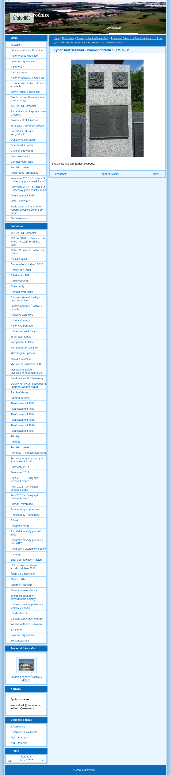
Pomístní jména (20, 167)
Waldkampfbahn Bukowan (26, 624)
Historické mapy (20, 320)
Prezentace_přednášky (24, 172)
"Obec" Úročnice (29, 15)
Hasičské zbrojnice (22, 314)
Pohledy (15, 441)
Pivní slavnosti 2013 (23, 408)
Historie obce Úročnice (24, 55)
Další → (158, 174)
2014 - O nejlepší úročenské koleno (27, 252)
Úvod (57, 38)
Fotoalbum (68, 38)
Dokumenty (17, 286)
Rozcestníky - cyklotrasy (25, 509)
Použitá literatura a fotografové (22, 132)
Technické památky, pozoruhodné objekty (23, 597)
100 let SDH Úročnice (24, 106)
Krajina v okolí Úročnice (25, 120)
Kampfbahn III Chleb (23, 342)
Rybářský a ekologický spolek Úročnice (28, 113)
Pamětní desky (19, 392)
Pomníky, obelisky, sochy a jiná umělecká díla (27, 460)
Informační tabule (21, 336)
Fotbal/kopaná (19, 218)
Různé (14, 520)
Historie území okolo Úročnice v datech (28, 85)
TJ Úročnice (18, 726)
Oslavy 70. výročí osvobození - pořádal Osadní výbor (28, 385)
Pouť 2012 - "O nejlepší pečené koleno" (25, 479)
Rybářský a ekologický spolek (28, 548)
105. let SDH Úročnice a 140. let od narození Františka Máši (28, 241)
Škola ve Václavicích (23, 573)
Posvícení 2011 (20, 467)
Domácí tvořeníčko (22, 161)
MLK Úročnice (19, 737)
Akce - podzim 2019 (22, 201)
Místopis (16, 44)
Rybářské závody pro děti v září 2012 (27, 541)
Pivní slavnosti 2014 (23, 414)
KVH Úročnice (19, 743)
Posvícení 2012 (20, 472)
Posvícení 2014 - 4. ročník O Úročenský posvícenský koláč (28, 188)
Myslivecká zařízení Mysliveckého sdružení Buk (27, 371)
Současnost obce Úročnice (27, 50)
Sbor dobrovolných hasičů (26, 559)
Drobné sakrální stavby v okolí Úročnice (25, 299)
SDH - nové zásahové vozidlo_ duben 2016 (24, 567)
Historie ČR (17, 66)
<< (10, 760)
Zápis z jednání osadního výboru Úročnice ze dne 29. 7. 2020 (28, 209)
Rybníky (15, 554)
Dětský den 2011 (21, 275)
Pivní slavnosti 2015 (23, 195)
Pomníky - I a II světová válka (92, 38)
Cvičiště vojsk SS (21, 72)
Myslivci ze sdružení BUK (26, 364)
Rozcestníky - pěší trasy (25, 514)
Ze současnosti (20, 640)
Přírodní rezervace (22, 503)
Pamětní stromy (20, 397)
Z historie (16, 629)
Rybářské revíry (20, 525)
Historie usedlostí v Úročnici (27, 77)
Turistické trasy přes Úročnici (28, 125)
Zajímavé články (20, 156)
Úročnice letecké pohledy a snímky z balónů (27, 606)
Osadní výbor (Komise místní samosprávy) (28, 99)
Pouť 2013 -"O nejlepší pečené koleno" (24, 488)
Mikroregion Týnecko (23, 353)
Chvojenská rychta (22, 150)
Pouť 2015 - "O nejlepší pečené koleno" (25, 497)
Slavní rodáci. (19, 579)
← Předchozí (59, 174)
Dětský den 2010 (21, 269)
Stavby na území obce (24, 590)
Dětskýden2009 (20, 280)
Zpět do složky (110, 174)
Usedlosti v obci (20, 613)
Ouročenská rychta (22, 145)
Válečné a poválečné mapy (27, 618)
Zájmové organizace (23, 61)
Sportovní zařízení (22, 584)
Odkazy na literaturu (23, 139)
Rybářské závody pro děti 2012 (26, 533)
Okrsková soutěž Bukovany (27, 378)
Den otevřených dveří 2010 (27, 264)
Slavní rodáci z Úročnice (25, 91)
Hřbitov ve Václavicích (24, 331)
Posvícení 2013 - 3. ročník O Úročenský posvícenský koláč (28, 180)
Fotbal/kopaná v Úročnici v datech (26, 307)
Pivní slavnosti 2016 (23, 425)
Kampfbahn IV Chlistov (24, 347)
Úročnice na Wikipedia (24, 732)
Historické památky (22, 325)
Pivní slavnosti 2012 (23, 403)
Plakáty (15, 436)
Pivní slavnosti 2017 (23, 430)
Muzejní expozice (21, 358)
